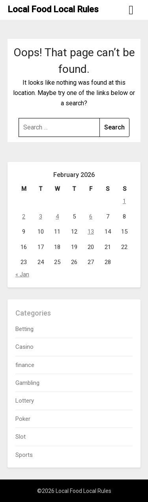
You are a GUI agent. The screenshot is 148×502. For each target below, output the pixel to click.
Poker (22, 418)
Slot (20, 436)
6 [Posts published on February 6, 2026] (90, 216)
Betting (24, 329)
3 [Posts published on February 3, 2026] (40, 216)
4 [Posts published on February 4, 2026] (57, 216)
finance (24, 365)
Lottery (24, 400)
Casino (24, 346)
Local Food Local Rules (53, 9)
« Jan (22, 274)
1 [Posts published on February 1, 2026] (124, 201)
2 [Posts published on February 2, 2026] (23, 216)
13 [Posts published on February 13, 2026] (91, 231)
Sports (24, 454)
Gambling (27, 382)
